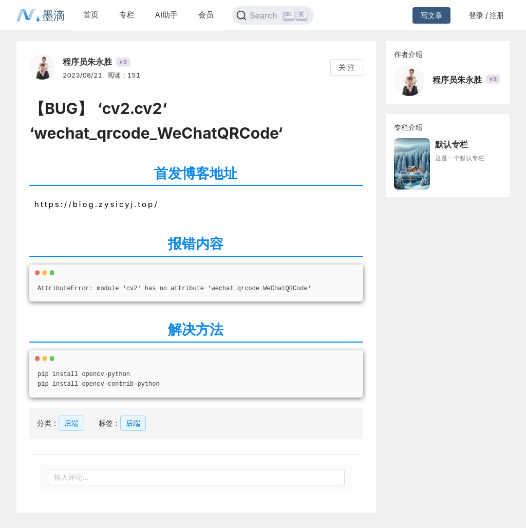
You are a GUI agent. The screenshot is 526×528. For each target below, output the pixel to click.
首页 (91, 15)
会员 (206, 15)
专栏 (127, 15)
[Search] (273, 15)
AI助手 (166, 15)
